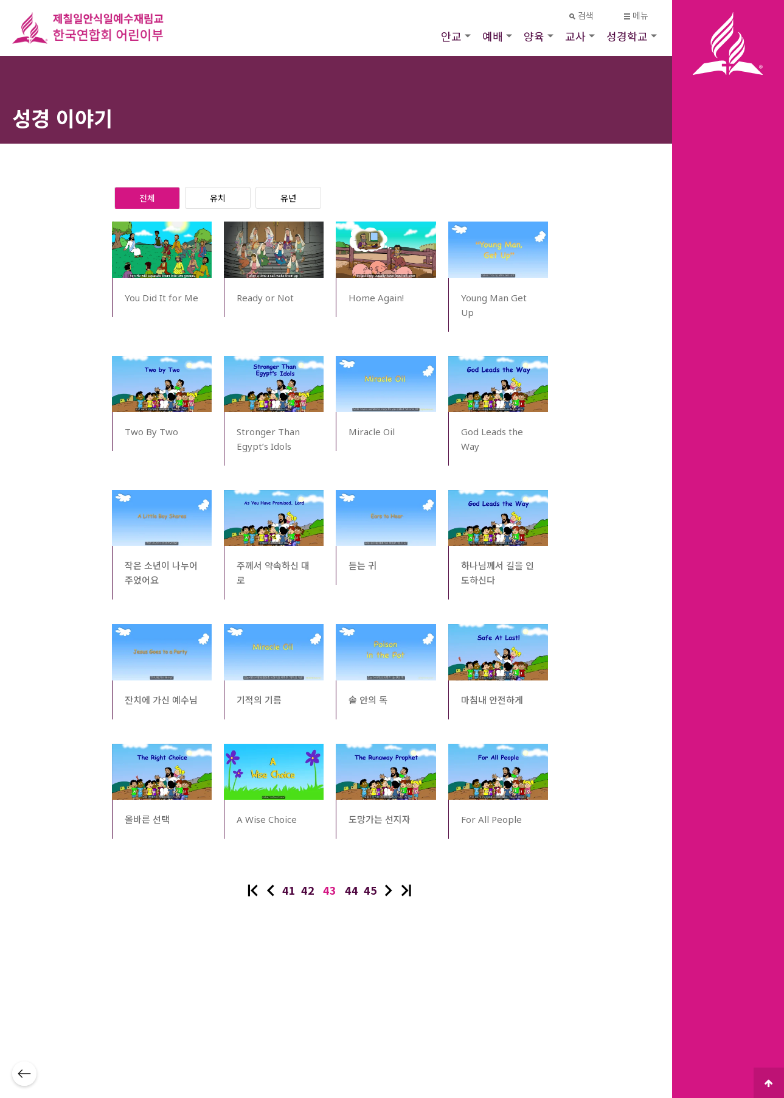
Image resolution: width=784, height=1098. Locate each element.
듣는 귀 (362, 565)
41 (289, 890)
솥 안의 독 (368, 700)
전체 (147, 198)
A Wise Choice (267, 819)
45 (370, 890)
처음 (253, 890)
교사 (575, 36)
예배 (492, 36)
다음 (389, 890)
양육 (534, 36)
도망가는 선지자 (380, 819)
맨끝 (406, 890)
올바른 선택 (147, 819)
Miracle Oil (372, 431)
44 (351, 890)
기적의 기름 (259, 700)
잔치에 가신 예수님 (161, 700)
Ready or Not (265, 298)
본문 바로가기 (0, 0)
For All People (491, 819)
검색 (581, 15)
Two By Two (151, 431)
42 (307, 890)
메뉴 (636, 15)
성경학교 (627, 36)
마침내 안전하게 (492, 700)
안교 (451, 36)
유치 (218, 198)
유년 (288, 198)
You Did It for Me (161, 298)
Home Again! (376, 298)
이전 (271, 890)
